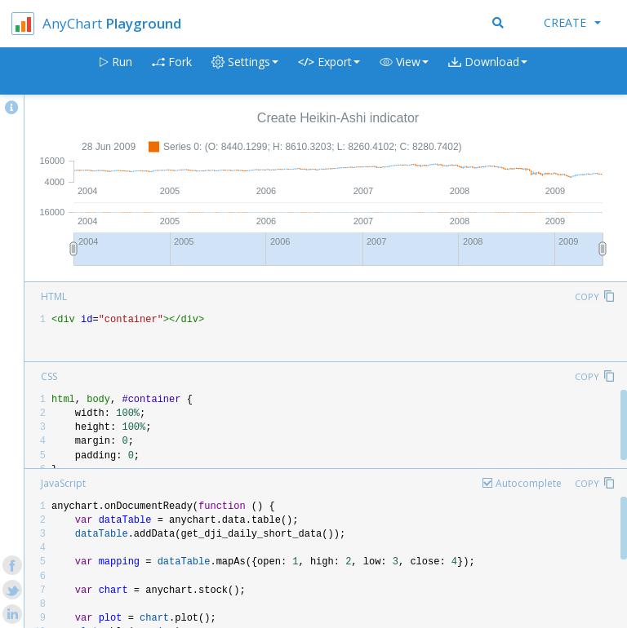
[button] (404, 71)
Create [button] (572, 22)
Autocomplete (529, 483)
